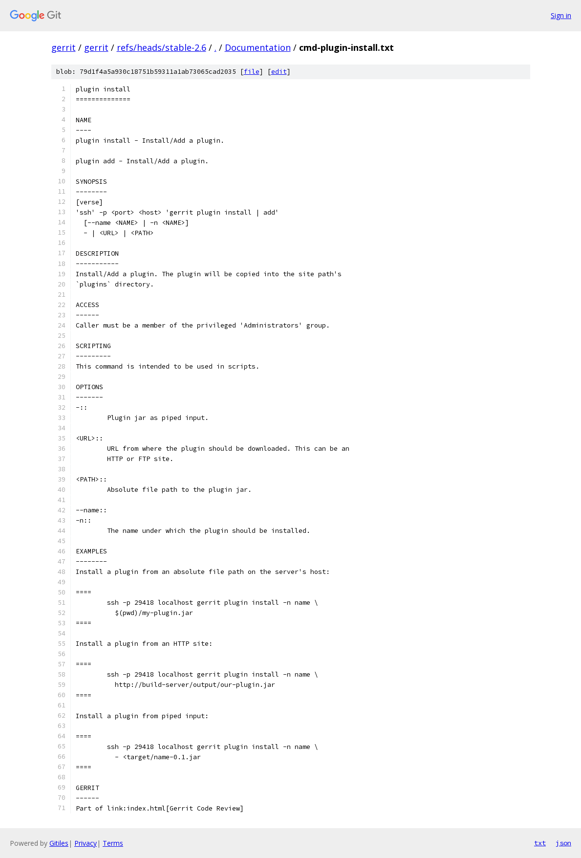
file (251, 71)
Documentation (258, 47)
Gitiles (58, 843)
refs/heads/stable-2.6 (161, 47)
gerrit (63, 47)
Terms (113, 843)
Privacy (85, 843)
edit (279, 71)
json (563, 842)
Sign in (561, 15)
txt (540, 842)
